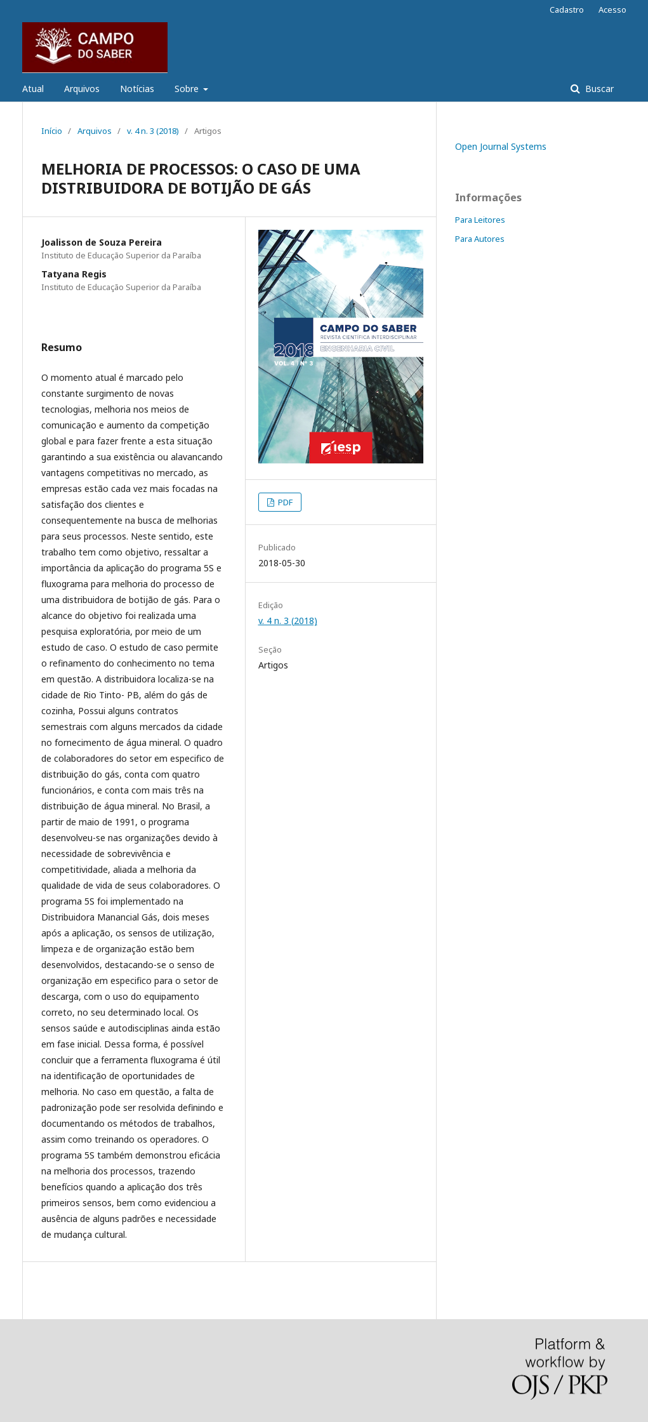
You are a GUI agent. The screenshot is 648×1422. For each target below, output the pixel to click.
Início (51, 130)
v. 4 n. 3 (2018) (153, 130)
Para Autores (480, 238)
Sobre (188, 89)
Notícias (137, 89)
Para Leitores (480, 219)
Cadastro (567, 9)
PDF (284, 502)
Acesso (612, 9)
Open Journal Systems (500, 146)
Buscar (598, 89)
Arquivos (82, 89)
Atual (33, 89)
